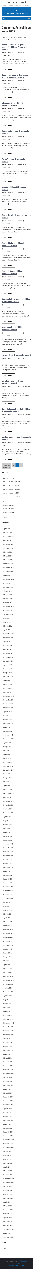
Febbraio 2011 (8, 1015)
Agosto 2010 (7, 1039)
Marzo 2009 (7, 1093)
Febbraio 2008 (8, 1132)
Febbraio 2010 (8, 1062)
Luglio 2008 (7, 1112)
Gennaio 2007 (8, 1175)
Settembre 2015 (8, 813)
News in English (8, 508)
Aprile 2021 (7, 630)
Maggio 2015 (8, 828)
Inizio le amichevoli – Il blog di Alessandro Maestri (13, 382)
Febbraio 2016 (8, 793)
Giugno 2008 (7, 1116)
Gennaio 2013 (8, 930)
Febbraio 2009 (8, 1097)
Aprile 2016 (7, 786)
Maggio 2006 (8, 1198)
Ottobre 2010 (8, 1031)
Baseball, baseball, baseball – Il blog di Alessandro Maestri (16, 410)
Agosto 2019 (7, 665)
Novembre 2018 (9, 700)
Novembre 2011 (9, 984)
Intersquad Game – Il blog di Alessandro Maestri (12, 104)
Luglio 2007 (7, 1155)
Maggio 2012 (8, 961)
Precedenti (6, 465)
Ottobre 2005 (8, 1214)
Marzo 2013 (7, 922)
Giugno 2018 (7, 719)
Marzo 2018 (7, 731)
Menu (4, 18)
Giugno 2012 (7, 957)
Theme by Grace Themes (16, 1266)
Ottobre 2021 (8, 610)
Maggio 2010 (8, 1050)
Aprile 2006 (7, 1202)
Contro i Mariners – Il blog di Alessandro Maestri (13, 244)
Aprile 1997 (7, 1233)
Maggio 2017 (8, 750)
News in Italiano (9, 512)
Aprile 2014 (7, 871)
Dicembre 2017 (8, 739)
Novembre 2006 (9, 1179)
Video (5, 517)
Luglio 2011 (7, 1000)
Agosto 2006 (7, 1186)
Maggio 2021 (8, 626)
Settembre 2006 (8, 1183)
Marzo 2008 (7, 1128)
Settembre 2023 (8, 571)
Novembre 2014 (9, 848)
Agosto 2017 (7, 743)
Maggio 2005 (8, 1221)
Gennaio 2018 (8, 735)
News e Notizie (8, 505)
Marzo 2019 (7, 684)
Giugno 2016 (7, 778)
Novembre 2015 (9, 805)
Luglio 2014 (7, 859)
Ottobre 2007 (8, 1144)
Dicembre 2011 (8, 980)
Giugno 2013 (7, 910)
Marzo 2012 (7, 968)
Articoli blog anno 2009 (11, 493)
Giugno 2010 (7, 1046)
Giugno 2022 (7, 591)
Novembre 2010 (9, 1027)
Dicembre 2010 (8, 1023)
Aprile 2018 (7, 727)
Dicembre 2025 (8, 544)
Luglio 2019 (7, 669)
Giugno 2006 (7, 1194)
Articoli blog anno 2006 (11, 481)
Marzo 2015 (7, 836)
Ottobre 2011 (8, 988)
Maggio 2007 (8, 1163)
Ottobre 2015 (8, 809)
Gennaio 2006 (8, 1210)
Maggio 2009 (8, 1085)
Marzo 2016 (7, 789)
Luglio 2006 (7, 1190)
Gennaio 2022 (8, 603)
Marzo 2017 (7, 758)
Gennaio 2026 (8, 540)
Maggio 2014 (8, 867)
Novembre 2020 (9, 634)
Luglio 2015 (7, 821)
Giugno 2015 (7, 824)
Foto (4, 501)
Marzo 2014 (7, 875)
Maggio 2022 (8, 595)
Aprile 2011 (7, 1011)
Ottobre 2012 (8, 941)
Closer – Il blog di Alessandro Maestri (16, 355)
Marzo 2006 (7, 1206)
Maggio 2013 (8, 914)
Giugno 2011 (7, 1003)
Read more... (8, 69)
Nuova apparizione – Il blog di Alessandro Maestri (13, 328)
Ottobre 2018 (8, 704)
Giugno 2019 (7, 673)
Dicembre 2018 (8, 696)
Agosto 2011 (7, 996)
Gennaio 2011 (8, 1019)
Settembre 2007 (8, 1147)
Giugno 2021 (7, 622)
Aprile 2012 (7, 965)
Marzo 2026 (7, 533)
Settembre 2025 (8, 548)
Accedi (5, 1249)
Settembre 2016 (8, 770)
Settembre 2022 (8, 587)
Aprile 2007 (7, 1167)
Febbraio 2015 (8, 840)
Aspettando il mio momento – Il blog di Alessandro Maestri (16, 300)
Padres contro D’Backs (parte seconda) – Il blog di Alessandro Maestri (14, 47)
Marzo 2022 (7, 599)
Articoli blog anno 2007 (11, 485)
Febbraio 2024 (8, 564)
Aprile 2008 (7, 1124)
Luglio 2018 (7, 715)
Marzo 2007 (7, 1171)
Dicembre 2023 (8, 568)
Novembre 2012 (9, 937)
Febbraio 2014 (8, 879)
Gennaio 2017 (8, 766)
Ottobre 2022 (8, 583)
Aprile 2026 (7, 529)
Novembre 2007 (9, 1140)
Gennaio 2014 (8, 883)
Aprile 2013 (7, 918)
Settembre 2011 (8, 992)
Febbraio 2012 (8, 972)
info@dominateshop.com (19, 13)
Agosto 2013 (7, 902)
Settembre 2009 (8, 1074)
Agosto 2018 (7, 712)
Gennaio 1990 (8, 1237)
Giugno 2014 (7, 863)
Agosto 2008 (7, 1109)
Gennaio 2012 (8, 976)
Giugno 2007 (7, 1159)
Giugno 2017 (7, 747)
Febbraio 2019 (8, 688)
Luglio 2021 (7, 618)
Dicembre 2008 (8, 1105)
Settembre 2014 (8, 856)
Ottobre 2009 (8, 1070)
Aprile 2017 (7, 754)
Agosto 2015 (7, 817)
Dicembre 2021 (8, 606)
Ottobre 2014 (8, 852)
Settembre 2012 (8, 945)
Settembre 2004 (8, 1229)
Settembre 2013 (8, 898)
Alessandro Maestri (16, 2)
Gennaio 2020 (8, 649)
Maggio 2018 (8, 723)
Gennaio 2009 (8, 1101)
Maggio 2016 (8, 782)
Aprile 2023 (7, 575)
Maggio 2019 (8, 677)
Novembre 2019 (9, 657)
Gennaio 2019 (8, 692)
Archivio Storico (8, 478)
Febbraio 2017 (8, 762)
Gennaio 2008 (8, 1136)
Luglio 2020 (7, 645)
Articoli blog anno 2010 (11, 497)
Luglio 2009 (7, 1081)
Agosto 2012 (7, 949)
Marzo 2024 (7, 560)
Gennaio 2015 (8, 844)
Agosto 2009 (7, 1077)
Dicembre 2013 (8, 887)
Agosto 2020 (7, 642)
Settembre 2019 (8, 661)
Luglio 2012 (7, 953)
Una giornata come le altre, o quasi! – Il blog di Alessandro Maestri (16, 76)
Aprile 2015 (7, 832)
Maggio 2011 (8, 1007)
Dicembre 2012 (8, 933)
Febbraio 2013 (8, 926)
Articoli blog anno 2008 (11, 489)
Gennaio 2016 (8, 797)
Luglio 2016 (7, 774)
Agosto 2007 (7, 1151)
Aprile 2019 (7, 680)
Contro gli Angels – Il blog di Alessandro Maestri (12, 272)
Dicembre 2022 (8, 579)
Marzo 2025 (7, 556)
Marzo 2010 (7, 1058)
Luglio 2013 (7, 906)
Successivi (6, 467)
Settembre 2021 (8, 614)
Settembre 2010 (8, 1035)
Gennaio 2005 (8, 1225)
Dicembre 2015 (8, 801)
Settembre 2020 (8, 638)
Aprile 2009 (7, 1089)
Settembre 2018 (8, 708)
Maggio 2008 (8, 1120)
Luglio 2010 (7, 1042)
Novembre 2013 (9, 891)
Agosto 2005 (7, 1218)
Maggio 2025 (8, 552)
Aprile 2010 (7, 1054)
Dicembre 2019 (8, 653)
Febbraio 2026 (8, 536)
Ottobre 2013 (8, 895)
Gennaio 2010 (8, 1066)
